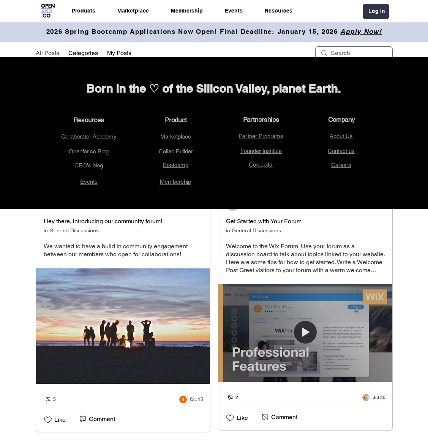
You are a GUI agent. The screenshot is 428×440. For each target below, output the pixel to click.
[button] (83, 10)
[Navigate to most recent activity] (191, 399)
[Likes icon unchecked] (48, 419)
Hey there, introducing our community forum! (103, 221)
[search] (354, 53)
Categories (83, 53)
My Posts (119, 53)
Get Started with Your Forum (264, 221)
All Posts (47, 53)
